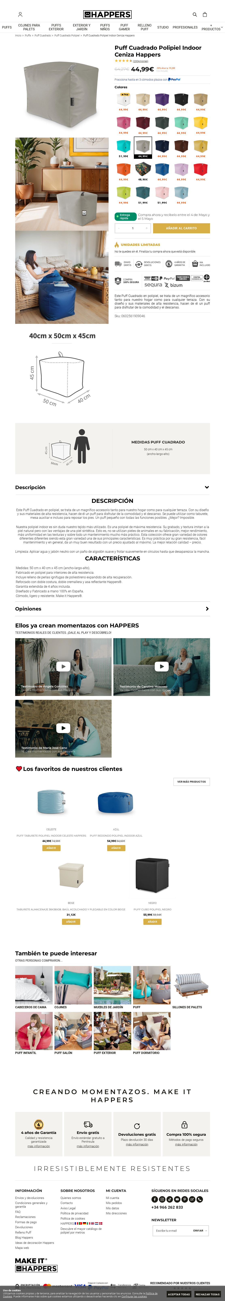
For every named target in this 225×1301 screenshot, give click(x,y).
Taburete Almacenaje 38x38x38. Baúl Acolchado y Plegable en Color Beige (71, 912)
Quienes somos (71, 1198)
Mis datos (112, 1208)
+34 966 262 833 (167, 1207)
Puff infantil (25, 1056)
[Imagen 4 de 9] (152, 988)
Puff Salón (63, 1056)
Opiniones (140, 62)
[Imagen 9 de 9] (152, 1034)
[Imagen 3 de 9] (112, 988)
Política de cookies (73, 1218)
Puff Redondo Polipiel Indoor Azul (116, 837)
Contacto (67, 1203)
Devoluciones (24, 1227)
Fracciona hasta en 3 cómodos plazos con (147, 80)
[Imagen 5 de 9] (191, 988)
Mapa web (22, 1248)
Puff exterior (105, 1056)
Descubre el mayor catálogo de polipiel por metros (81, 1230)
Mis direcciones (116, 1213)
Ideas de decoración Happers (34, 1243)
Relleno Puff (23, 1232)
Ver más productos (191, 782)
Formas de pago (26, 1222)
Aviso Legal (68, 1208)
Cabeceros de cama (30, 1010)
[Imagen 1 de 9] (34, 988)
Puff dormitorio (146, 1056)
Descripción (30, 489)
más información (39, 1146)
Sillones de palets (187, 1010)
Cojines (60, 1010)
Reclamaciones (25, 1217)
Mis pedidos (114, 1203)
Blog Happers (24, 1237)
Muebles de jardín (108, 1010)
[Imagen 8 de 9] (112, 1034)
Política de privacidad (74, 1213)
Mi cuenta (112, 1198)
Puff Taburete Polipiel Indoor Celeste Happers (51, 837)
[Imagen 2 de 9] (73, 988)
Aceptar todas (179, 1294)
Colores (121, 88)
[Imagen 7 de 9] (73, 1034)
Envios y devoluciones (29, 1198)
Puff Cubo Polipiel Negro (152, 912)
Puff (136, 1010)
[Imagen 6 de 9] (34, 1034)
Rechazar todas (208, 1294)
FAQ (17, 1212)
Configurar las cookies (134, 1296)
